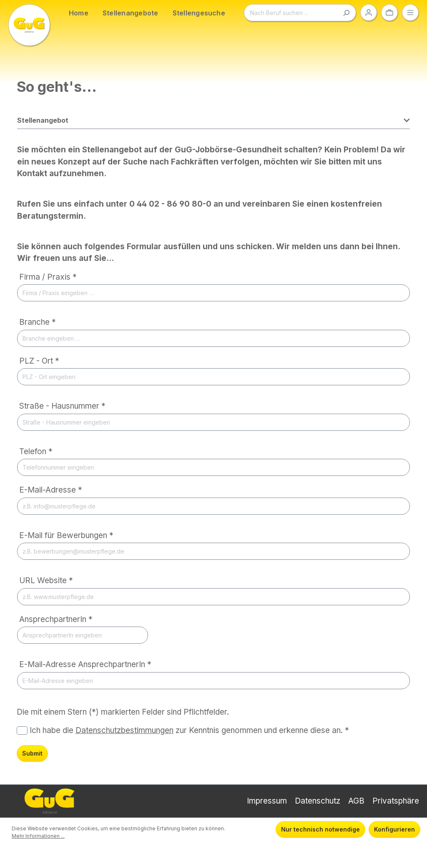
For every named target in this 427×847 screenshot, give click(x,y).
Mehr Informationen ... (38, 836)
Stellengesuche (199, 13)
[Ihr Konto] (368, 12)
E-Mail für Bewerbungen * (66, 535)
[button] (213, 122)
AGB (356, 801)
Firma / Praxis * (48, 277)
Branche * (37, 322)
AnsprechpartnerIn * (56, 619)
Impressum (267, 801)
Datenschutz (317, 801)
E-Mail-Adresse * (50, 490)
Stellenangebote (130, 13)
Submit (32, 753)
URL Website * (46, 580)
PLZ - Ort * (39, 361)
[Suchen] (346, 13)
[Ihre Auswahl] (389, 12)
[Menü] (410, 12)
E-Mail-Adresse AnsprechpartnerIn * (85, 664)
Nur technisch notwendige (320, 829)
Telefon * (36, 451)
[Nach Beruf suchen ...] (290, 13)
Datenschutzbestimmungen (124, 730)
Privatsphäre (395, 801)
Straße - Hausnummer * (62, 406)
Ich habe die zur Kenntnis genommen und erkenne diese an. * (189, 730)
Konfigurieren (394, 829)
